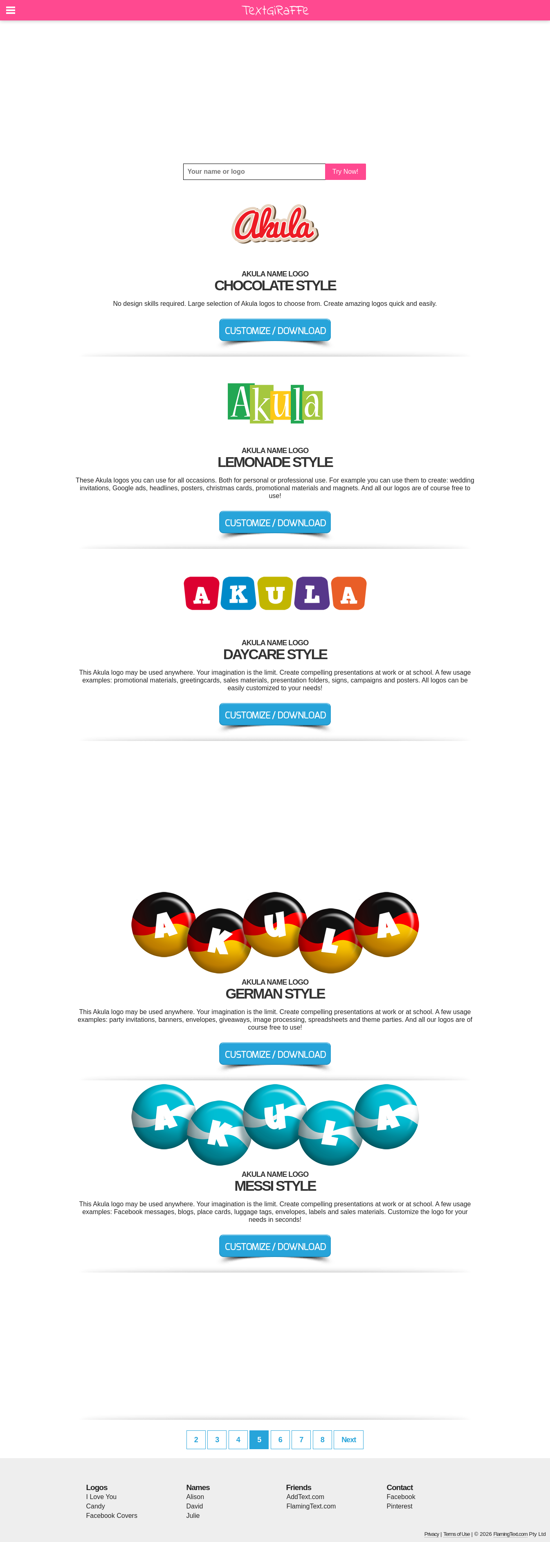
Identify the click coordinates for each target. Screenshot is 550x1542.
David (194, 1506)
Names (198, 1487)
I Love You (101, 1496)
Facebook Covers (111, 1515)
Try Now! (345, 171)
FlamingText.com (311, 1506)
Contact (400, 1487)
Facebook (401, 1496)
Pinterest (400, 1506)
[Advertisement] (275, 92)
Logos (97, 1487)
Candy (95, 1506)
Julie (193, 1515)
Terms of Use (456, 1534)
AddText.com (305, 1496)
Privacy (431, 1534)
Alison (195, 1496)
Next (348, 1440)
